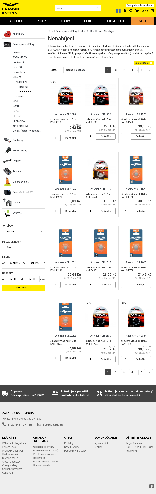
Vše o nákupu (16, 21)
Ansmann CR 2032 (65, 335)
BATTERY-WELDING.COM (139, 447)
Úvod (50, 31)
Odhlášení (7, 472)
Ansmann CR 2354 (136, 335)
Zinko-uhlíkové (20, 125)
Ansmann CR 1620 (136, 189)
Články (98, 447)
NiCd (15, 101)
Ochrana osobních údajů (45, 450)
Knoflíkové (21, 81)
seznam (80, 69)
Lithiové (17, 77)
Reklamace (39, 457)
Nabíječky (18, 140)
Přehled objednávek (12, 450)
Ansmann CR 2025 (136, 262)
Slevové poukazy (11, 461)
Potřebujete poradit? (75, 450)
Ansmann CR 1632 (65, 262)
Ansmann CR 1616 (100, 189)
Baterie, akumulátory (23, 44)
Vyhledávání (101, 443)
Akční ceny (18, 33)
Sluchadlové (19, 121)
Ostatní (16, 202)
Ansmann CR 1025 (65, 114)
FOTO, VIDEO (20, 57)
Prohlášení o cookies (44, 454)
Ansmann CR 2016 (100, 262)
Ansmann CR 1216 (100, 114)
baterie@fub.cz (53, 424)
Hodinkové (18, 62)
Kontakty (68, 443)
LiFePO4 (17, 67)
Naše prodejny (71, 447)
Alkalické (17, 52)
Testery (17, 171)
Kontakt (88, 21)
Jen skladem (143, 62)
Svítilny (17, 161)
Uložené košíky (10, 458)
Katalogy (65, 21)
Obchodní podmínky (43, 446)
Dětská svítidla (21, 181)
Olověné (17, 116)
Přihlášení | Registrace (14, 443)
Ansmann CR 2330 (100, 335)
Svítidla (142, 21)
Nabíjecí (23, 86)
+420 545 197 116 (20, 424)
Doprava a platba (115, 21)
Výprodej (17, 213)
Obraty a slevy (10, 465)
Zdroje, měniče (20, 150)
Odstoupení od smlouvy (45, 461)
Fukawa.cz (131, 450)
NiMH (16, 106)
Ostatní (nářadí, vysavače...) (27, 130)
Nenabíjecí (25, 91)
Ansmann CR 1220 (136, 114)
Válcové (20, 96)
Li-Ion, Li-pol (19, 72)
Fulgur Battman (134, 443)
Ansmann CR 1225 (65, 189)
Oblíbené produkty (12, 469)
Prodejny (41, 21)
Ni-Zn (16, 111)
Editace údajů (9, 447)
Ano (9, 247)
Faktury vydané (10, 454)
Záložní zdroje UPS (23, 192)
